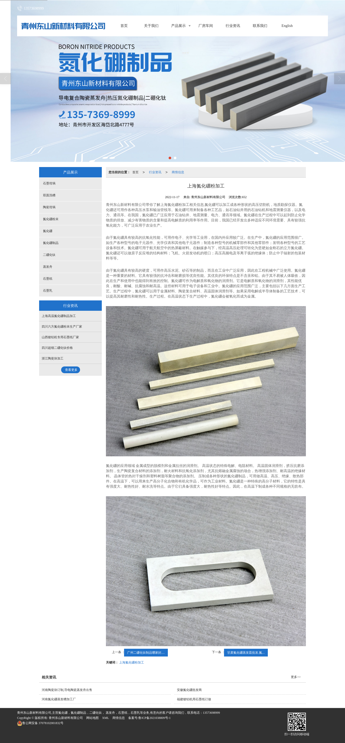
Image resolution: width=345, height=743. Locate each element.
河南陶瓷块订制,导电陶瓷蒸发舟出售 (67, 690)
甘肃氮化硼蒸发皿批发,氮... (246, 652)
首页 (124, 26)
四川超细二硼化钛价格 (57, 348)
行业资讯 (233, 26)
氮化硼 (47, 231)
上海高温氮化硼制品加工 (59, 316)
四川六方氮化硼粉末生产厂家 (62, 326)
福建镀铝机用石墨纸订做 (194, 699)
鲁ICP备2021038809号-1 (154, 718)
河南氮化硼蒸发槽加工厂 (59, 699)
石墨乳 (47, 290)
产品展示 (178, 26)
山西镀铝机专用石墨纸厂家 (60, 337)
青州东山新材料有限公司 (66, 718)
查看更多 (71, 370)
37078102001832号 (40, 723)
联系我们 (260, 26)
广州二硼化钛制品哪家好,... (146, 652)
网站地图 (92, 718)
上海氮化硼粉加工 (131, 662)
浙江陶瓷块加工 (52, 358)
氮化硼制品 (51, 243)
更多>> (296, 677)
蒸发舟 (47, 267)
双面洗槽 (49, 195)
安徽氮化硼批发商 (189, 690)
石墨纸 (47, 278)
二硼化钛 (49, 255)
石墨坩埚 (49, 183)
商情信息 (178, 172)
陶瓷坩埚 (49, 207)
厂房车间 (205, 26)
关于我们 (151, 26)
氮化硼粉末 (51, 219)
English (287, 26)
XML (105, 718)
